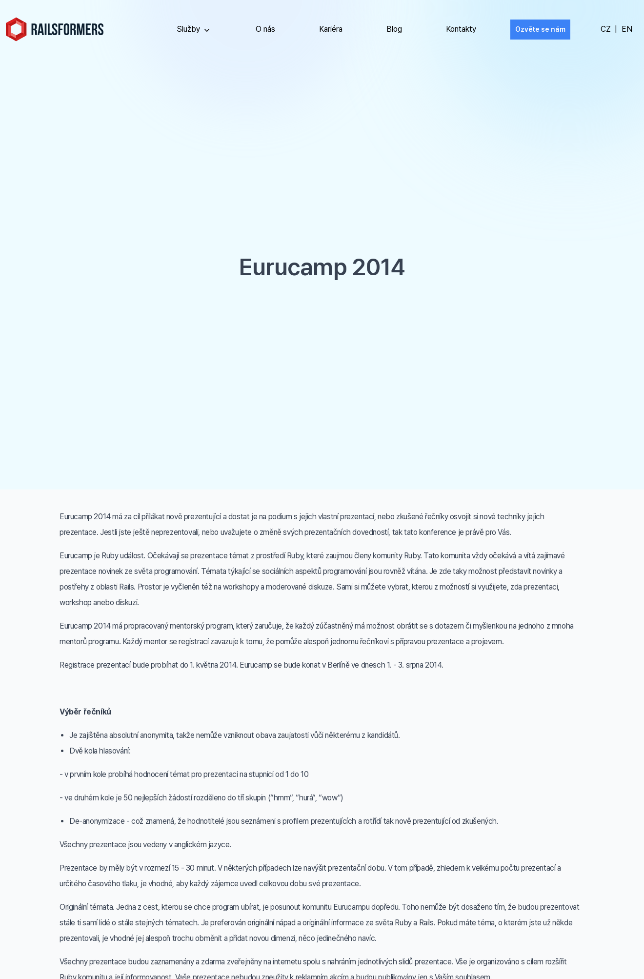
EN (627, 29)
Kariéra (330, 29)
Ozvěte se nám (540, 29)
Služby (194, 29)
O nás (265, 29)
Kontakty (461, 29)
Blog (394, 29)
